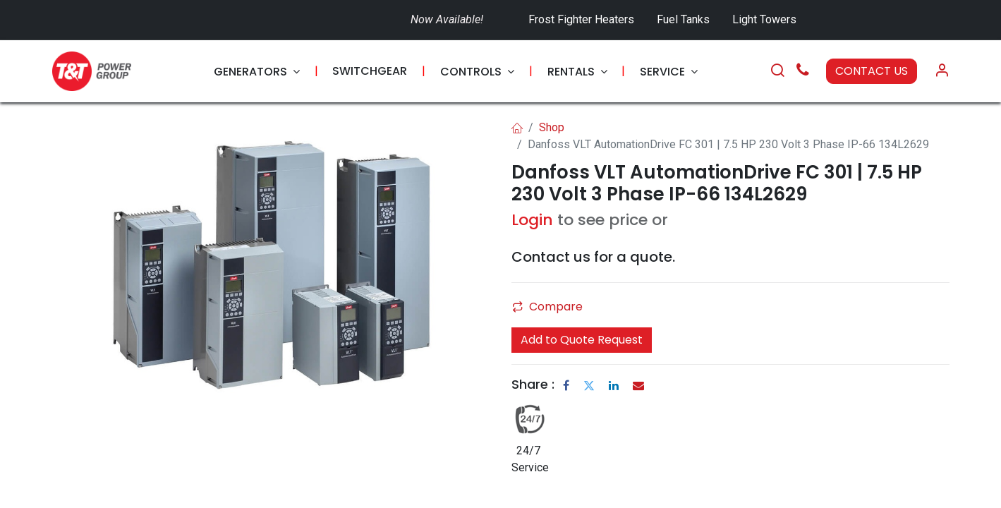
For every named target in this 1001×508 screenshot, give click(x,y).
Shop (551, 127)
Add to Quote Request (582, 340)
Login (532, 220)
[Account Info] (942, 71)
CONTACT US (871, 71)
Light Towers (764, 19)
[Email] (638, 385)
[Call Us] (802, 71)
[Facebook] (566, 385)
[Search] (777, 71)
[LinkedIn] (614, 385)
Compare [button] (547, 306)
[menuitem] (257, 71)
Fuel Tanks (684, 19)
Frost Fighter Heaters (581, 19)
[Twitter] (589, 385)
